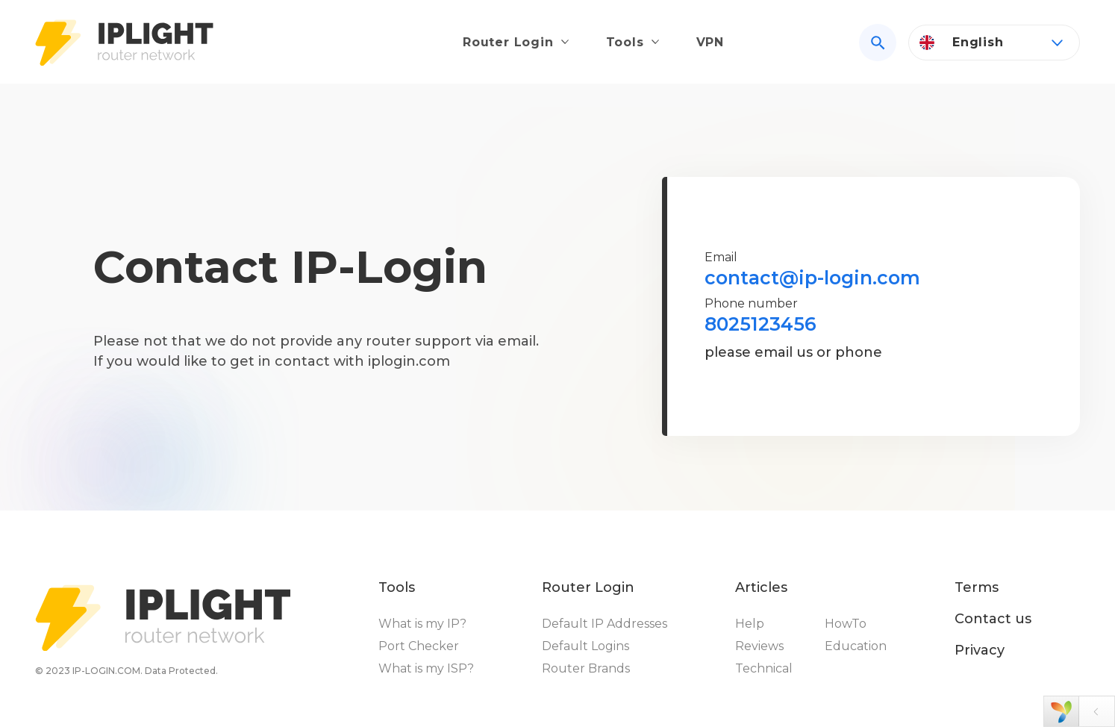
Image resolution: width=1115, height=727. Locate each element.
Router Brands (586, 668)
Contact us (993, 619)
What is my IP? (422, 624)
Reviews (759, 646)
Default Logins (585, 646)
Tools (625, 42)
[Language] (994, 42)
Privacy (980, 650)
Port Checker (418, 646)
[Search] (877, 42)
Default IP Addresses (604, 624)
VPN (710, 42)
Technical (764, 668)
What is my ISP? (426, 668)
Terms (977, 587)
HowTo (845, 624)
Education (856, 646)
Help (749, 624)
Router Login (508, 42)
